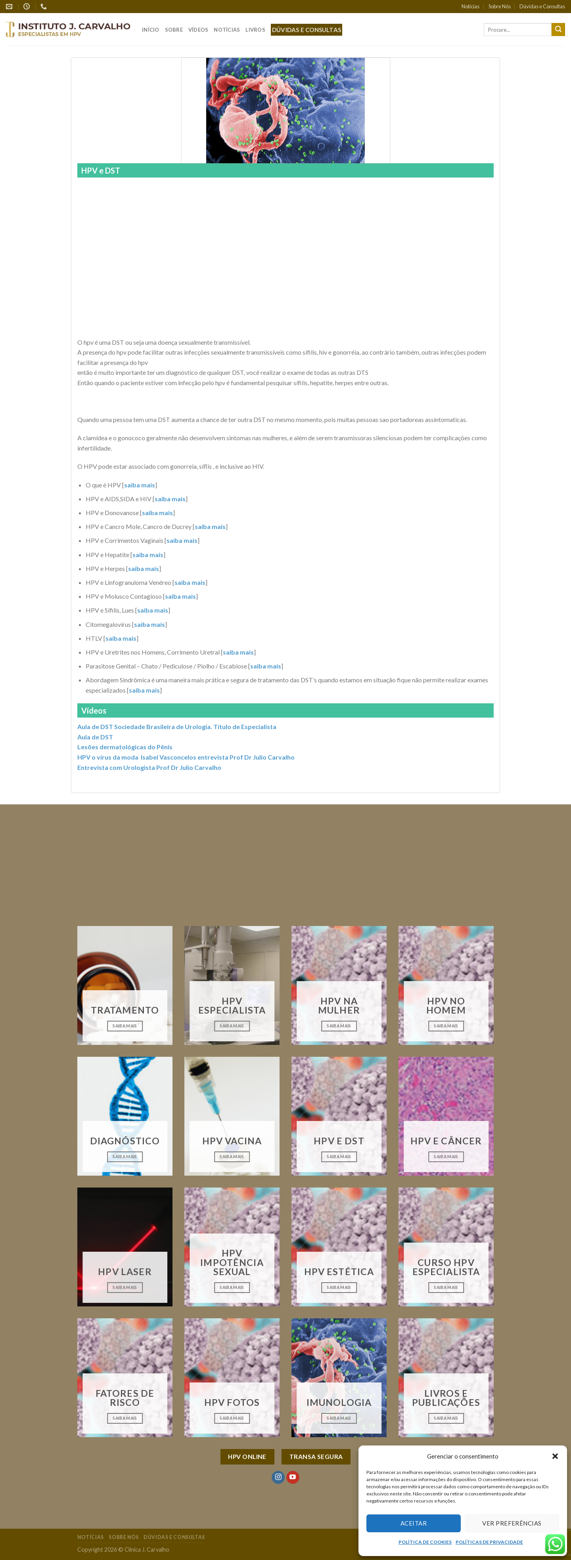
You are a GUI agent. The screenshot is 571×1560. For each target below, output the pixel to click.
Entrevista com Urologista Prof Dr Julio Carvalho (149, 767)
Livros (255, 30)
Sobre (174, 30)
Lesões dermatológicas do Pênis (124, 746)
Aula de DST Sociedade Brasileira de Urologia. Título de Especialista (176, 726)
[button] (555, 1456)
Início (150, 30)
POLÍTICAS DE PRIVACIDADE (489, 1542)
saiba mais (139, 485)
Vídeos (198, 30)
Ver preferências (511, 1523)
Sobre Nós (500, 6)
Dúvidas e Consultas (542, 6)
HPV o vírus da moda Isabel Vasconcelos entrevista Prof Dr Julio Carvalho (186, 757)
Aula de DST (95, 737)
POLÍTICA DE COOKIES (425, 1542)
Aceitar (413, 1523)
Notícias (470, 6)
